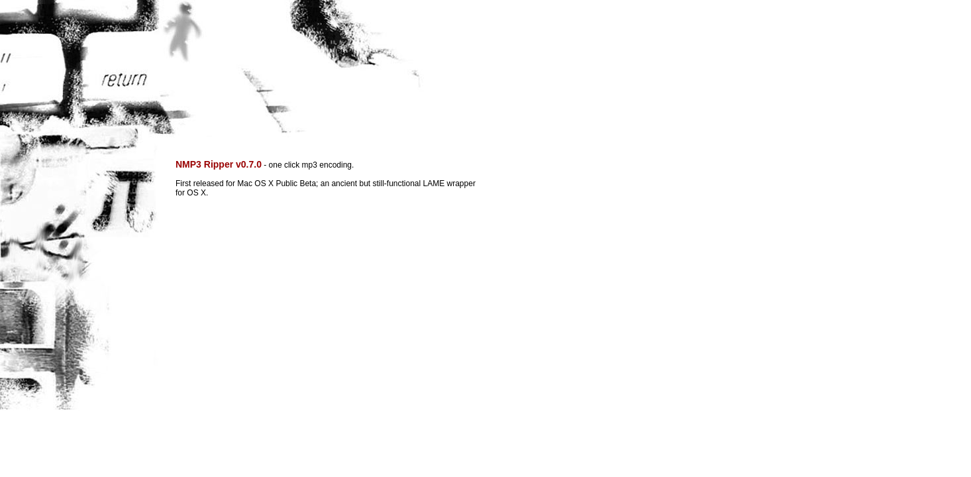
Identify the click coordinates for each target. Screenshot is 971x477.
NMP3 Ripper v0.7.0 (219, 164)
